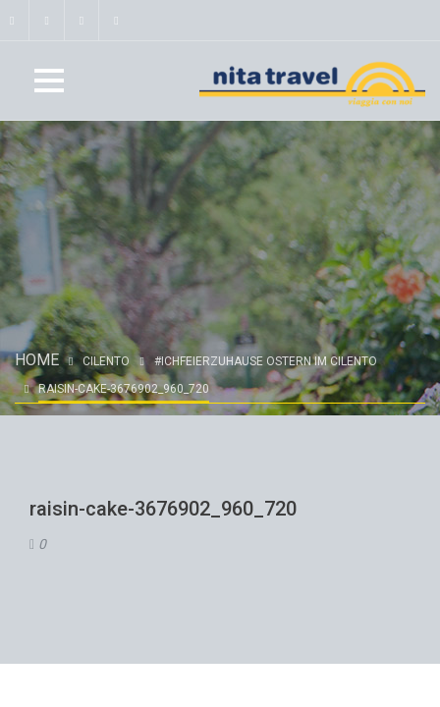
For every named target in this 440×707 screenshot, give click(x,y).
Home (37, 360)
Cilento (106, 361)
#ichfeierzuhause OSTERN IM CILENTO (265, 361)
